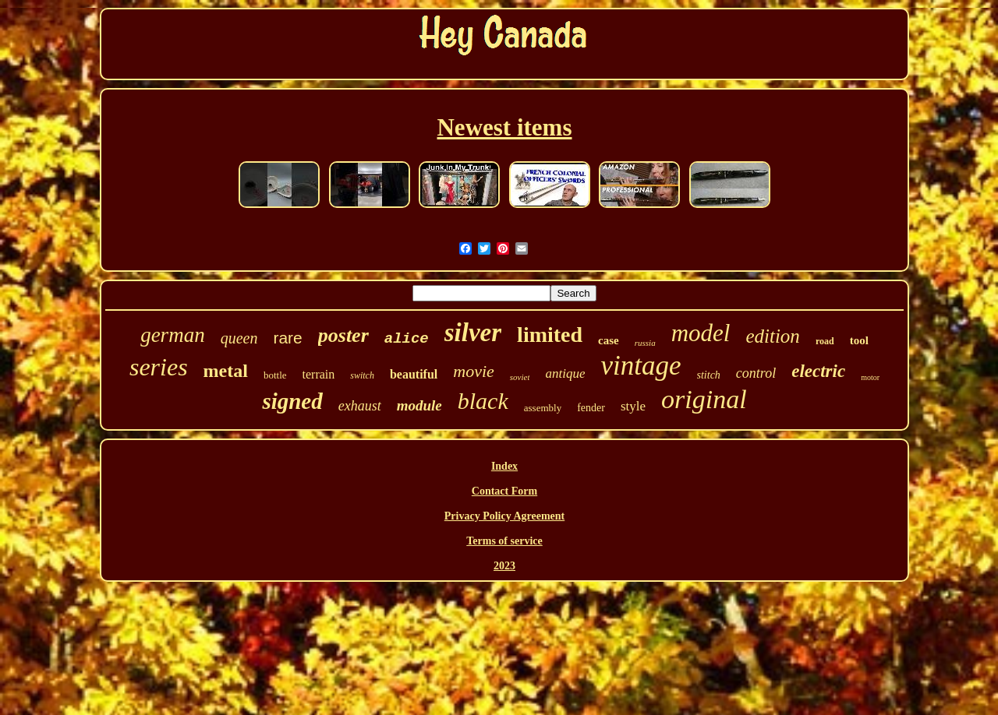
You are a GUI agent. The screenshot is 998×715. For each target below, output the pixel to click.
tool (859, 340)
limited (549, 334)
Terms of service (504, 541)
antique (565, 373)
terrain (319, 374)
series (158, 367)
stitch (708, 375)
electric (818, 371)
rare (287, 338)
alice (406, 338)
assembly (542, 408)
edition (772, 336)
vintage (640, 365)
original (704, 399)
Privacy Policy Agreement (504, 516)
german (172, 335)
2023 (504, 566)
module (419, 405)
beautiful (413, 374)
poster (343, 335)
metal (225, 371)
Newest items (504, 127)
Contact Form (504, 491)
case (608, 340)
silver (472, 333)
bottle (275, 375)
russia (645, 342)
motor (870, 377)
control (756, 373)
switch (362, 375)
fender (591, 408)
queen (239, 338)
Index (504, 466)
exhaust (359, 406)
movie (473, 371)
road (825, 341)
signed (292, 401)
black (483, 401)
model (701, 333)
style (633, 406)
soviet (520, 377)
